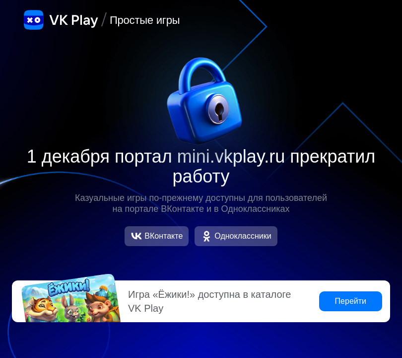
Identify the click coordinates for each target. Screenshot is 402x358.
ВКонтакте (157, 236)
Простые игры (145, 20)
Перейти (350, 301)
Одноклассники (236, 236)
